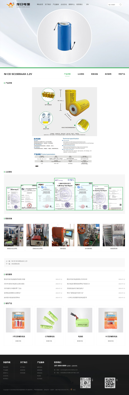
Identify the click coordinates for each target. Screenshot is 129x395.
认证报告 (81, 74)
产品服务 (56, 4)
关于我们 (22, 367)
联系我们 (80, 4)
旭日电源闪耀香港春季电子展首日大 (78, 284)
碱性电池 (39, 367)
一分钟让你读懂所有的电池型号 (77, 297)
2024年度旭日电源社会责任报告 (14, 284)
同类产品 (122, 74)
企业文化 (64, 4)
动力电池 (39, 378)
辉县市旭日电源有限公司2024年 (77, 279)
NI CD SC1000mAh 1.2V (19, 261)
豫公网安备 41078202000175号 (81, 389)
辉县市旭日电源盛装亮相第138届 (14, 279)
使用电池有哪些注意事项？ (12, 293)
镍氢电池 (39, 370)
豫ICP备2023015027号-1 (62, 389)
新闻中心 (72, 4)
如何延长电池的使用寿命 (12, 297)
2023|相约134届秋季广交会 (12, 288)
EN (87, 4)
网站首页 (40, 4)
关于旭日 (48, 4)
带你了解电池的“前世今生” (75, 293)
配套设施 (94, 74)
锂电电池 (39, 373)
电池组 (39, 375)
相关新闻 (108, 74)
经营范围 (22, 373)
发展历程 (22, 370)
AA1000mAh (16, 264)
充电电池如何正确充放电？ (75, 288)
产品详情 (67, 74)
